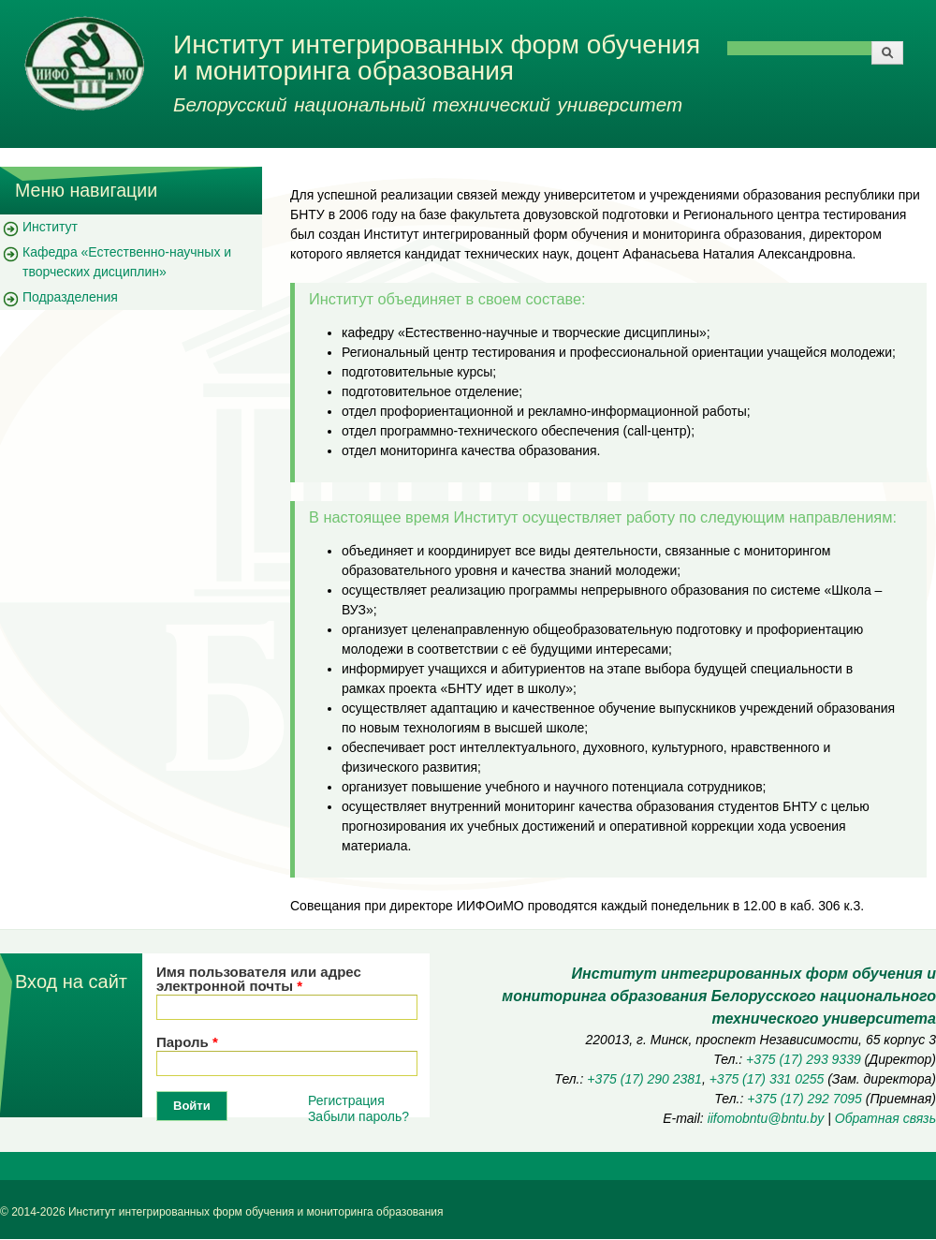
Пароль (187, 1042)
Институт (50, 226)
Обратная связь (885, 1118)
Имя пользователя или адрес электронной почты (258, 979)
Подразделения (70, 296)
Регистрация (346, 1100)
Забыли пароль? (358, 1116)
